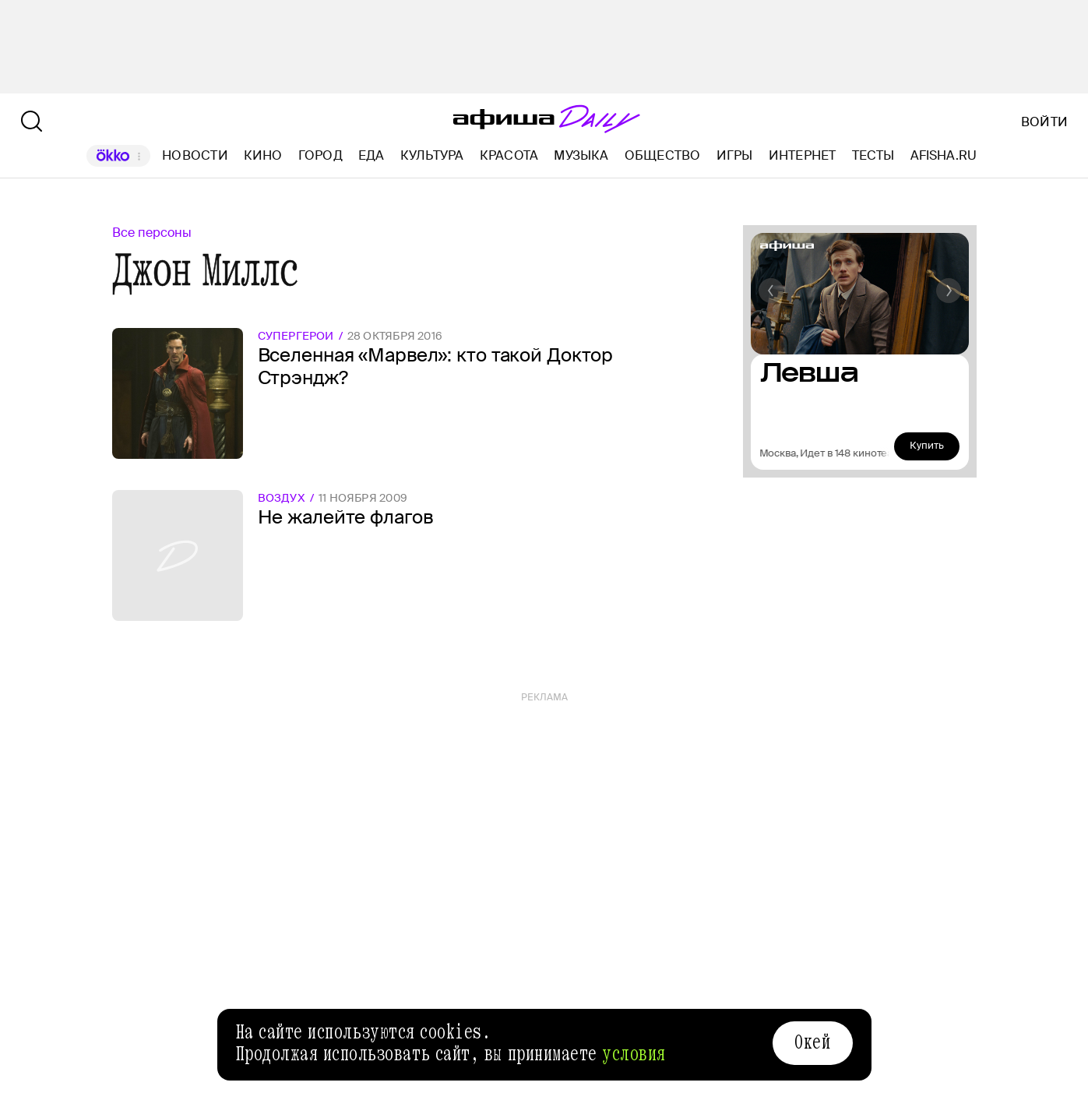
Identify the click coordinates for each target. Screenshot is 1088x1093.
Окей (812, 1042)
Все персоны (152, 232)
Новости (195, 155)
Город (320, 155)
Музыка (581, 155)
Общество (663, 155)
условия (634, 1054)
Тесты (873, 155)
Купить (927, 445)
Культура (432, 155)
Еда (371, 155)
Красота (509, 155)
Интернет (802, 155)
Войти (1044, 122)
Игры (735, 155)
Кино (263, 155)
